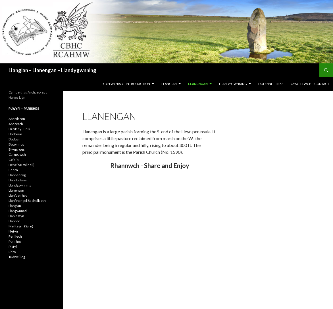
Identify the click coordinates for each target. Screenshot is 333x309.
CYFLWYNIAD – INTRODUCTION (126, 84)
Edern (13, 170)
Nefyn (13, 231)
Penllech (15, 236)
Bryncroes (17, 149)
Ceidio (13, 159)
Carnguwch (17, 154)
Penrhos (15, 241)
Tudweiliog (17, 257)
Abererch (16, 124)
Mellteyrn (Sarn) (21, 226)
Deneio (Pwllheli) (21, 165)
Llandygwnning (20, 185)
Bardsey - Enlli (19, 129)
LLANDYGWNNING (233, 84)
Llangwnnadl (18, 211)
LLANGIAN (169, 84)
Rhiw (12, 252)
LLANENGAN (198, 84)
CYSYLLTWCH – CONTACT (310, 84)
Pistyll (13, 246)
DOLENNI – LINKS (270, 84)
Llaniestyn (16, 216)
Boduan (14, 139)
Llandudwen (18, 180)
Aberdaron (17, 119)
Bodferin (15, 134)
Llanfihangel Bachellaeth (27, 200)
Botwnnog (16, 144)
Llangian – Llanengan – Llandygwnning (52, 70)
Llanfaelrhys (18, 195)
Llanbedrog (17, 175)
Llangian (15, 206)
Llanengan (16, 190)
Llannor (14, 221)
